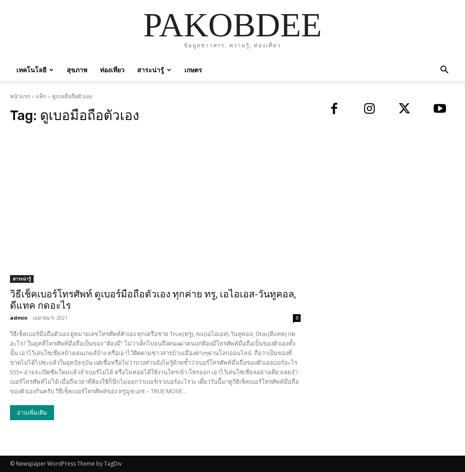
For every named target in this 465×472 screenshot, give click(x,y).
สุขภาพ (77, 69)
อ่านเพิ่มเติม (32, 412)
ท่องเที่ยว (112, 69)
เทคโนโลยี (35, 69)
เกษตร (193, 69)
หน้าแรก (20, 96)
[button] (444, 70)
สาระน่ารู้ (154, 69)
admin (19, 317)
